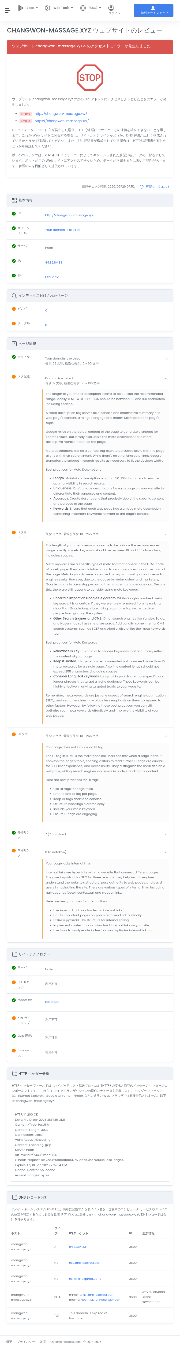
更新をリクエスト (154, 186)
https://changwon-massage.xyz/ (62, 121)
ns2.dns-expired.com (85, 1262)
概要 (9, 1342)
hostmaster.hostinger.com (101, 1299)
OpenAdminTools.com (65, 1342)
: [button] (21, 356)
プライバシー (26, 1342)
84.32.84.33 (77, 1246)
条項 (43, 1342)
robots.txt (52, 1002)
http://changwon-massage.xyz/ (61, 113)
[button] (107, 361)
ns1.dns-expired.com (85, 1278)
